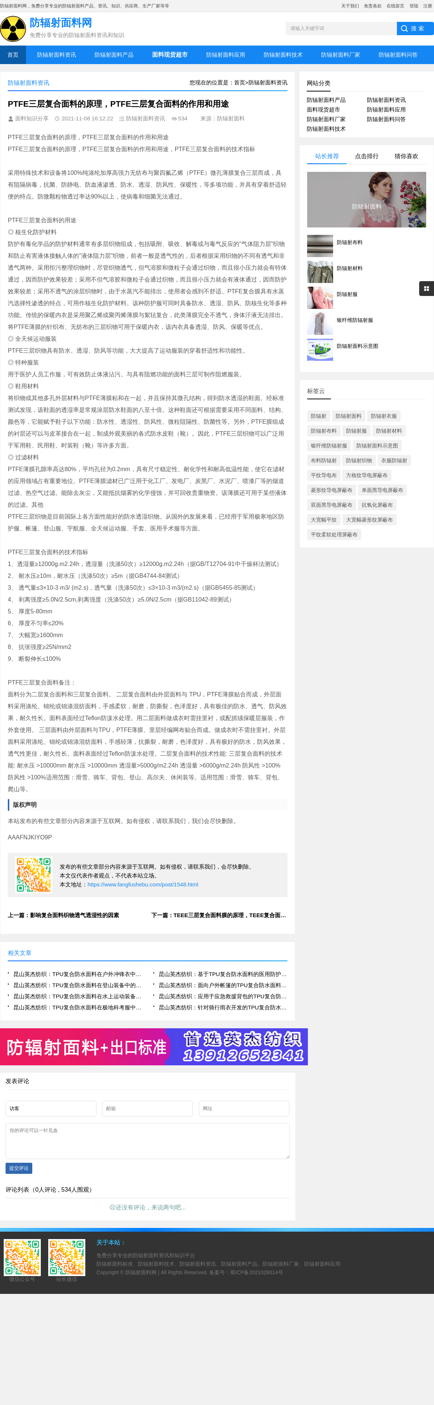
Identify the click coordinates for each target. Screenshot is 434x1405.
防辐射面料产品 (114, 54)
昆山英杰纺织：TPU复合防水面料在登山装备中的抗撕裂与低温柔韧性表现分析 (77, 985)
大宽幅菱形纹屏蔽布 (369, 520)
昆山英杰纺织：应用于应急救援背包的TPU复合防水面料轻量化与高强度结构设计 (223, 996)
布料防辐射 (324, 460)
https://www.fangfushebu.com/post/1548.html (143, 884)
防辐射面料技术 (283, 54)
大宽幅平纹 (324, 520)
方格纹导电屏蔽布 (367, 475)
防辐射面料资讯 (56, 54)
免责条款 (373, 6)
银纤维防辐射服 (329, 446)
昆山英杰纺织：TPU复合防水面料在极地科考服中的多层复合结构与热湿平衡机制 (77, 1007)
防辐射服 (356, 431)
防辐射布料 (324, 431)
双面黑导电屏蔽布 (331, 505)
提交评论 (19, 1173)
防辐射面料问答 (398, 54)
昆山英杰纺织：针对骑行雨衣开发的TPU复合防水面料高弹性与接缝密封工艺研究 (223, 1007)
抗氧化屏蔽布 (377, 505)
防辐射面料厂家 (340, 54)
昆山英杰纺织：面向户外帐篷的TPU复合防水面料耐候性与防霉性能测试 (223, 985)
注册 (427, 6)
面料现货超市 (323, 109)
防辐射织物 (359, 460)
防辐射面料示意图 (377, 446)
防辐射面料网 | (143, 1278)
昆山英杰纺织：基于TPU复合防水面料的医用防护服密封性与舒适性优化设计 (223, 974)
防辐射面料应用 (225, 54)
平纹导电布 (324, 475)
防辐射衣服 (384, 416)
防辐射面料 (349, 416)
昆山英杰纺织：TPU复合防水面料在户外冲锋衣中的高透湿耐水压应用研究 (77, 974)
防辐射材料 (389, 431)
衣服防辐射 (394, 460)
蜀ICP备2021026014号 (256, 1278)
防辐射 (318, 416)
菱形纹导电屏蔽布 (331, 490)
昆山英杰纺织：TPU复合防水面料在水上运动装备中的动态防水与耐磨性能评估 (77, 996)
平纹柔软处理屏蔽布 (334, 534)
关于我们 (350, 6)
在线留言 (395, 6)
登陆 (414, 6)
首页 (13, 54)
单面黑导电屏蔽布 (382, 490)
